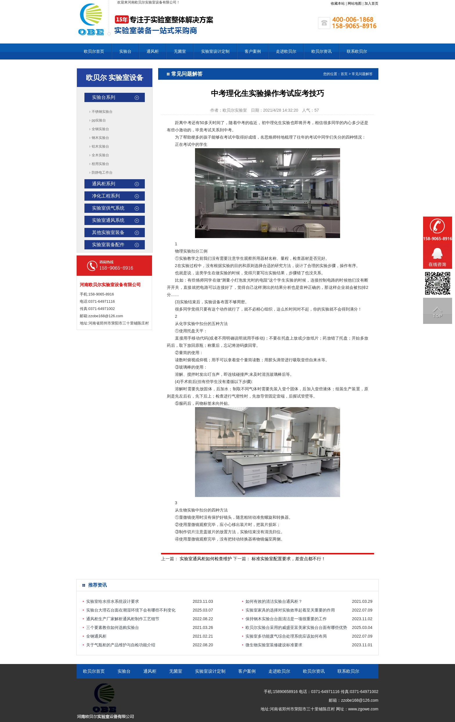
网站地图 (355, 3)
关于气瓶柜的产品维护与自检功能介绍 (120, 645)
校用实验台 (100, 164)
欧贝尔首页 (94, 51)
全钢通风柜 (96, 636)
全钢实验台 (100, 129)
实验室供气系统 (108, 208)
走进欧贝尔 (286, 51)
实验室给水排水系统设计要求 (112, 601)
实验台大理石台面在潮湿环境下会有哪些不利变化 (131, 610)
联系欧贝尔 (357, 51)
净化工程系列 (106, 195)
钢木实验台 (100, 138)
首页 (344, 74)
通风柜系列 (103, 183)
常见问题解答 (362, 74)
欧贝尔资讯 (321, 51)
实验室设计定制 (215, 51)
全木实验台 (100, 155)
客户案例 (253, 51)
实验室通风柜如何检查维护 (206, 558)
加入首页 (371, 3)
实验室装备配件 (108, 244)
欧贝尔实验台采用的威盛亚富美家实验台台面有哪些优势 (296, 627)
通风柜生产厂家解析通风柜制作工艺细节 (122, 618)
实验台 (125, 51)
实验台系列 (103, 97)
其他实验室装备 (108, 232)
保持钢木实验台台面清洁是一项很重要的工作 (286, 618)
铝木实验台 (100, 146)
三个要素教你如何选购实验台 (112, 627)
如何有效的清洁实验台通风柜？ (273, 601)
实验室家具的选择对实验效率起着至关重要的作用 (290, 610)
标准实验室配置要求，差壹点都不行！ (289, 558)
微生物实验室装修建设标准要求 (273, 645)
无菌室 (180, 51)
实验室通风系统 (108, 220)
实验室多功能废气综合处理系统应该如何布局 (286, 636)
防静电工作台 (102, 172)
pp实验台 (99, 120)
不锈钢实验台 (102, 112)
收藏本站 (338, 3)
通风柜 (153, 51)
